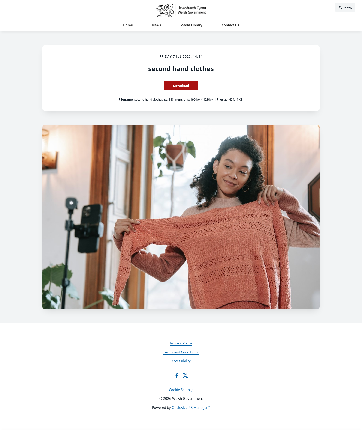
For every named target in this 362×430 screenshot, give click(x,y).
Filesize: (223, 99)
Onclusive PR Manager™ (191, 407)
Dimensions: (180, 99)
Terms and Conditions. (181, 352)
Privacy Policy (181, 343)
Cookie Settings (181, 389)
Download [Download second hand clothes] (181, 85)
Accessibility (181, 361)
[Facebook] (176, 375)
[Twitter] (185, 375)
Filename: (126, 99)
